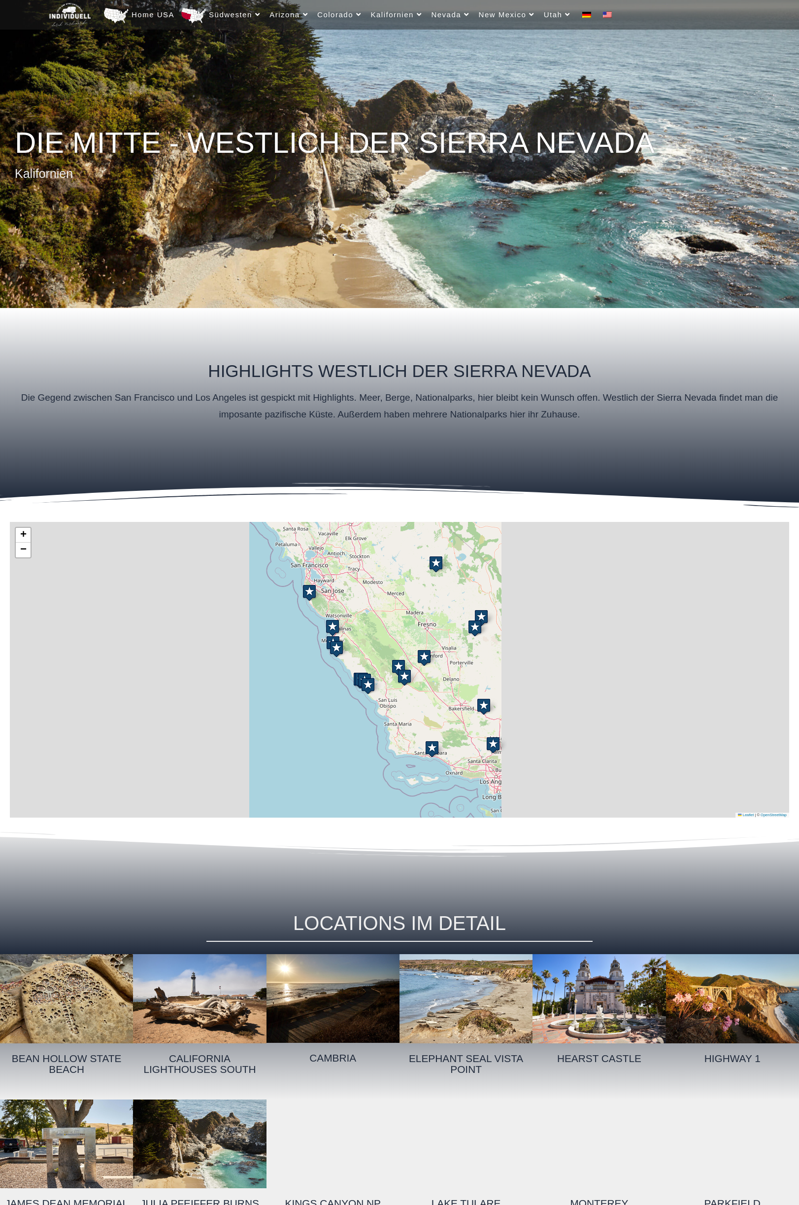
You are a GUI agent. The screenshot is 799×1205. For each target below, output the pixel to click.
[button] (474, 626)
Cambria (333, 1058)
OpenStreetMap (774, 815)
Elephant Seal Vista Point (465, 1063)
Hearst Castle (599, 1058)
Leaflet (746, 815)
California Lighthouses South (199, 1063)
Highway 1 (732, 1058)
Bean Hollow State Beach (67, 1063)
